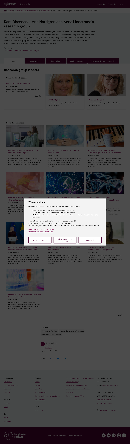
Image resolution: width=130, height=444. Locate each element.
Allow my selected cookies (65, 240)
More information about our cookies (41, 229)
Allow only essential (40, 240)
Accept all (90, 240)
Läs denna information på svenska (40, 232)
